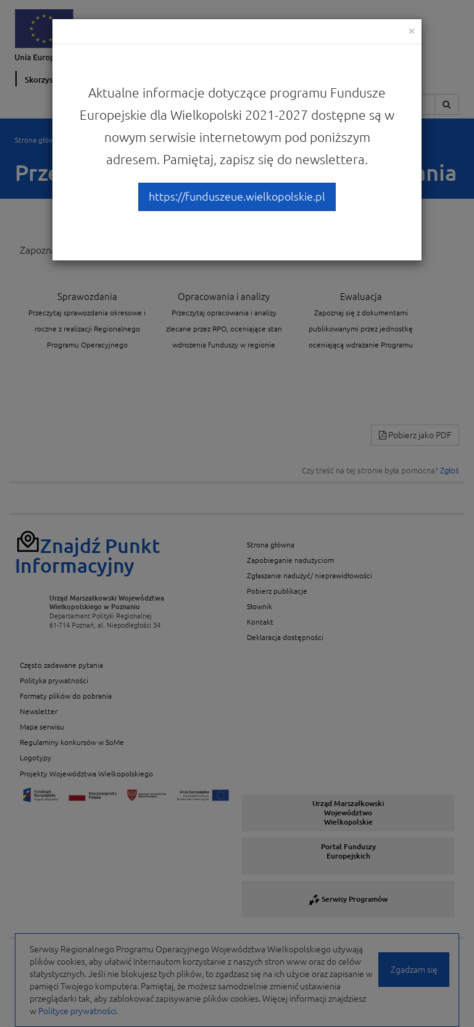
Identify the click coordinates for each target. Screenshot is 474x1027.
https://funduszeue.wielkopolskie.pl (237, 196)
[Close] (411, 30)
